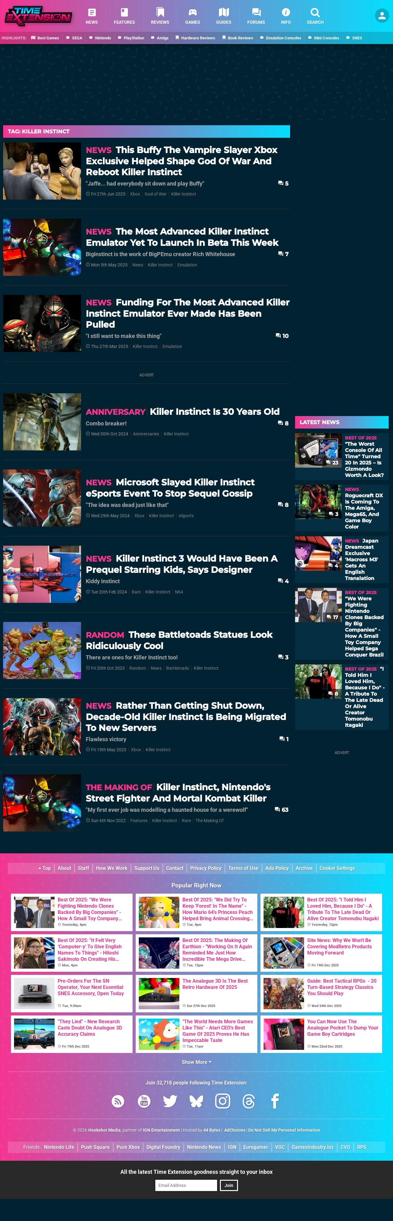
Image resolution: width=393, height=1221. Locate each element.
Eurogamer (255, 1147)
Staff (83, 868)
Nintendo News (204, 1147)
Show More (196, 1062)
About (64, 868)
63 (281, 809)
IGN (232, 1147)
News (137, 265)
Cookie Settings (337, 868)
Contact (174, 868)
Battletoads (177, 668)
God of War (156, 194)
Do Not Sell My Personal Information (284, 1130)
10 (282, 336)
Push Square (95, 1147)
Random (137, 668)
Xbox (135, 194)
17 (332, 617)
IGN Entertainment (161, 1130)
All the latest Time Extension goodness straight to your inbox (196, 1172)
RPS (361, 1147)
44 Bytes (212, 1130)
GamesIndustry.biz (313, 1147)
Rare (136, 592)
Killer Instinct (183, 194)
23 (332, 463)
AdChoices (234, 1130)
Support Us (146, 868)
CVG (345, 1147)
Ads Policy (277, 868)
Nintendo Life (59, 1147)
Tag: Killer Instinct (39, 131)
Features (139, 820)
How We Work (112, 868)
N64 (179, 592)
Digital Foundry (163, 1147)
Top (44, 868)
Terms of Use (243, 868)
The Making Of (210, 820)
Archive (304, 868)
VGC (280, 1147)
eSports (186, 516)
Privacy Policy (205, 868)
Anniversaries (146, 434)
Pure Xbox (128, 1147)
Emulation (187, 265)
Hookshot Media (104, 1130)
